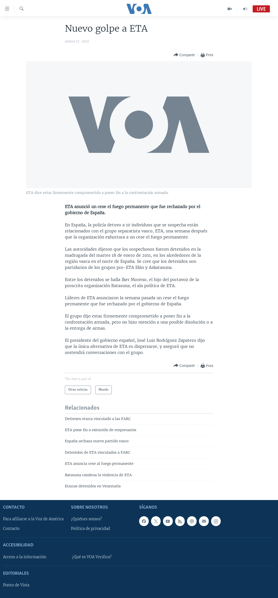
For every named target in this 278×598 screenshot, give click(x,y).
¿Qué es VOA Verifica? (92, 556)
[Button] (184, 55)
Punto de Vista (16, 585)
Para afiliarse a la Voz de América (33, 519)
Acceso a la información (24, 556)
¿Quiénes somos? (86, 519)
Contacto (11, 528)
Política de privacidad (90, 528)
